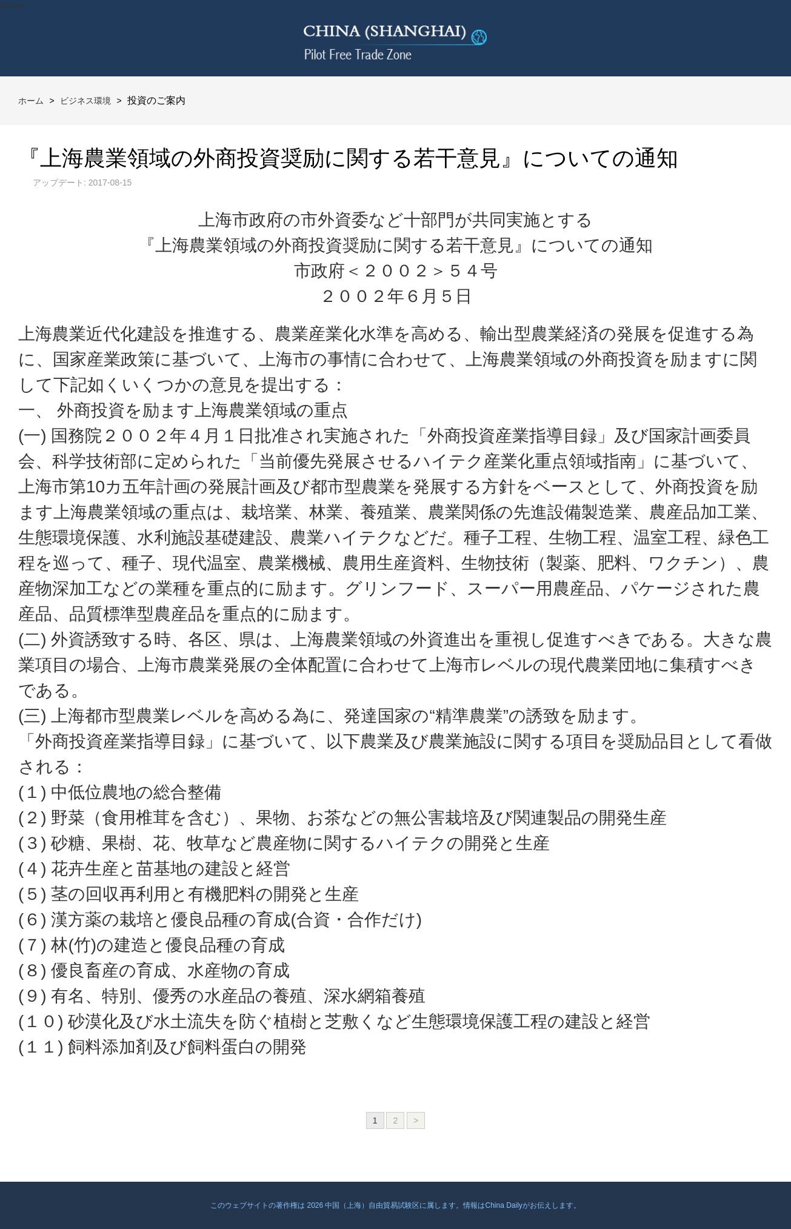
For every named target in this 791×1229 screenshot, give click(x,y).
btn (753, 38)
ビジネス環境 (85, 100)
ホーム (31, 100)
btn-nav (12, 5)
